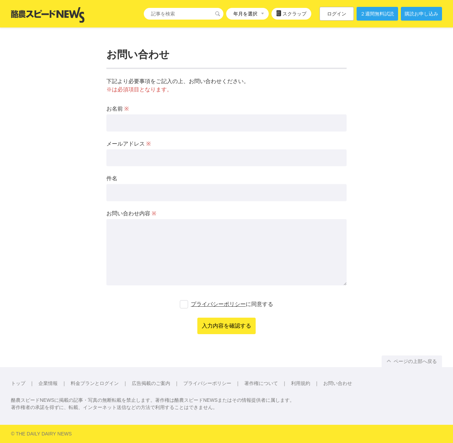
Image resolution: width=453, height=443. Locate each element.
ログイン (336, 13)
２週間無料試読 (377, 13)
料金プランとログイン (95, 383)
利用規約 (300, 383)
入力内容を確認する (226, 326)
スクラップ (291, 13)
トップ (18, 383)
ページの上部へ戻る (412, 361)
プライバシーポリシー (218, 304)
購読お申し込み (421, 13)
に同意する (232, 304)
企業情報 (48, 383)
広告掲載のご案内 (151, 383)
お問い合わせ (337, 383)
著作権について (261, 383)
